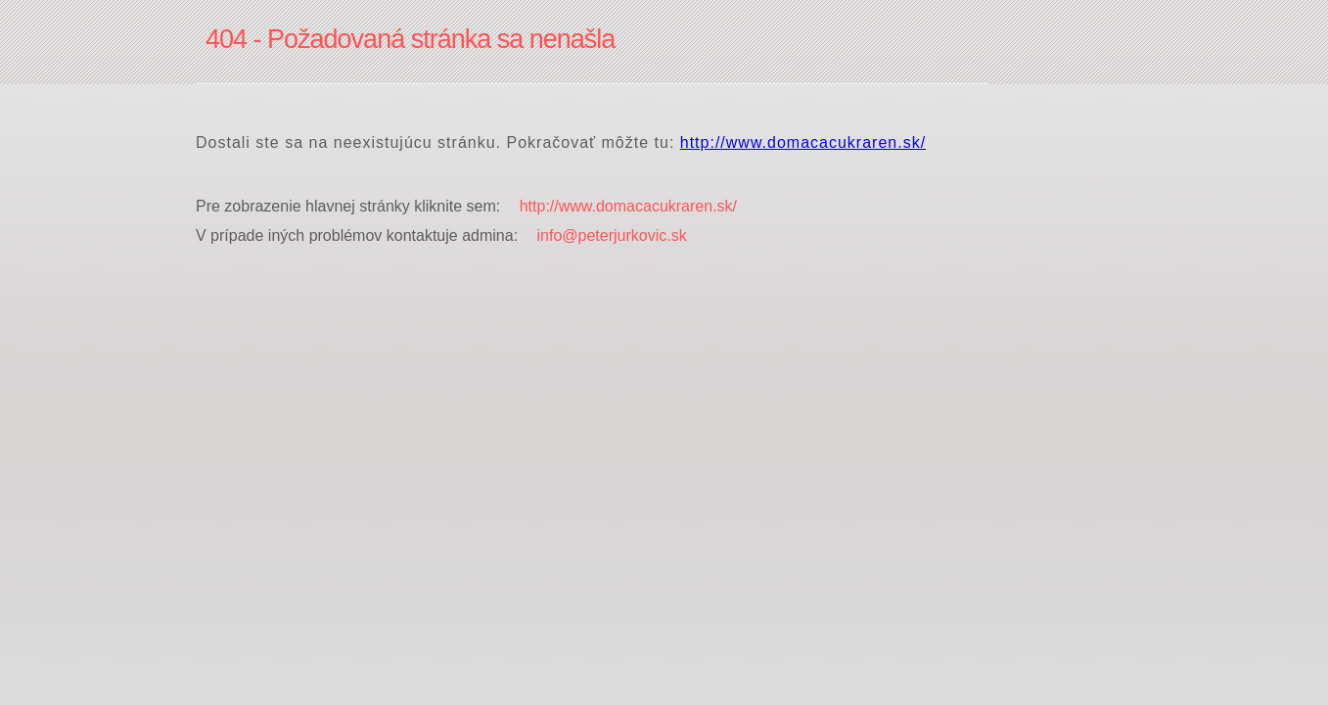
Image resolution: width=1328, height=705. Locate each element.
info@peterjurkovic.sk (612, 235)
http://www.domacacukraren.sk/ (803, 142)
